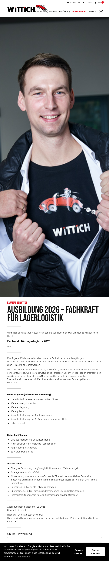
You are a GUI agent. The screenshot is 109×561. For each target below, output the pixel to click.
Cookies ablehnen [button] (78, 552)
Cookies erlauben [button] (95, 552)
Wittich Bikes (73, 3)
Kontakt (87, 3)
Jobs (99, 3)
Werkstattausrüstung (59, 11)
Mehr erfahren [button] (23, 557)
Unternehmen (79, 11)
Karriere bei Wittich (17, 303)
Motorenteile (40, 11)
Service (92, 11)
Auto (28, 11)
